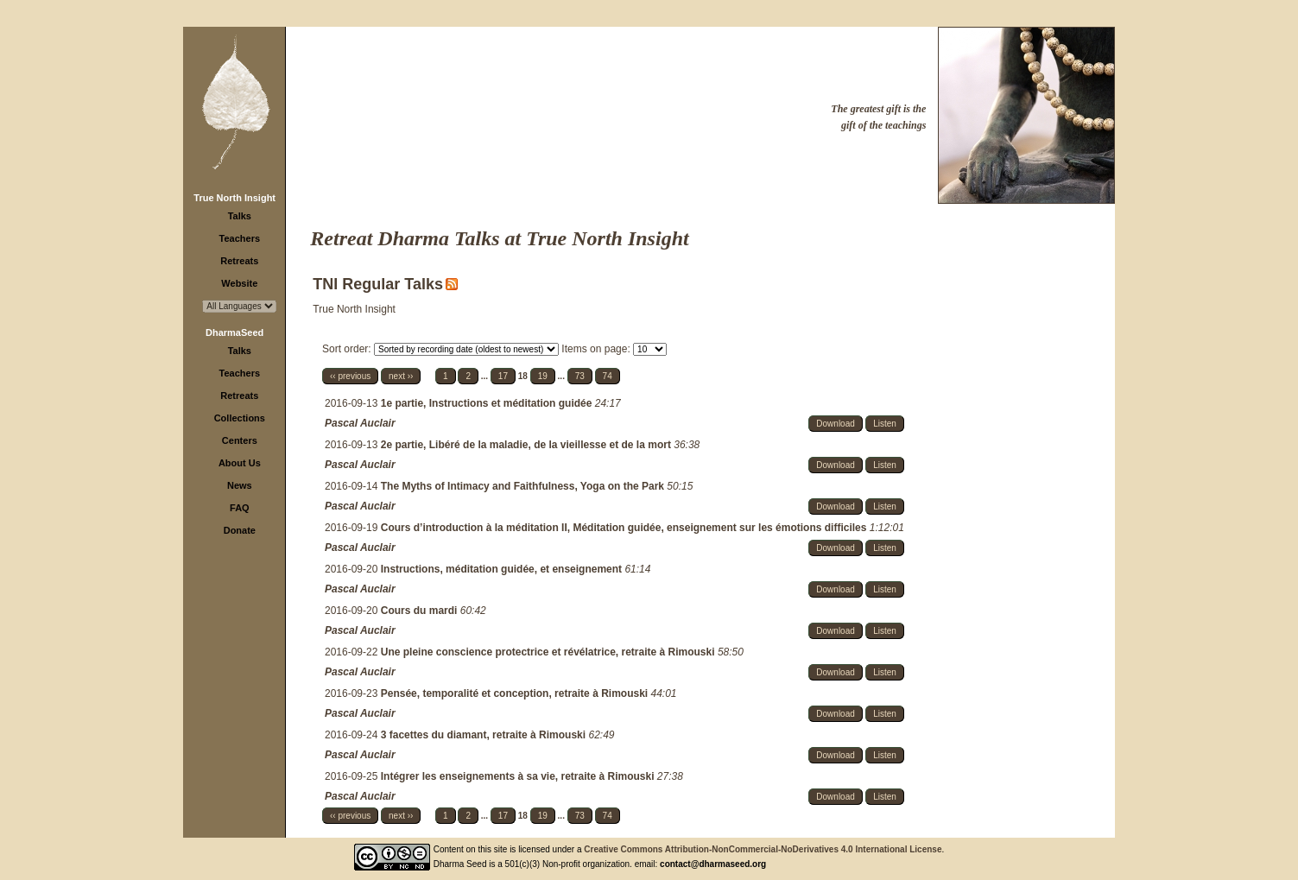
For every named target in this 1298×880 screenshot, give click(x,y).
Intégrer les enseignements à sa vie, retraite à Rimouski (519, 776)
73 (580, 376)
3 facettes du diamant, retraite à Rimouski (485, 735)
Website (239, 283)
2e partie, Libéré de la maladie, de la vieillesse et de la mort (527, 445)
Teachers (240, 238)
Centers (239, 440)
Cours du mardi (420, 611)
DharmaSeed (234, 332)
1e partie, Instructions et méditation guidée (488, 403)
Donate (240, 530)
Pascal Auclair (360, 423)
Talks (239, 216)
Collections (239, 418)
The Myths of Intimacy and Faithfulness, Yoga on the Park (524, 486)
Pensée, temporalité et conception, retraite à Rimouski (516, 693)
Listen (884, 423)
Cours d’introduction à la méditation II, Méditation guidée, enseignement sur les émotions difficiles (625, 528)
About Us (239, 463)
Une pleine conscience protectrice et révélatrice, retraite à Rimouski (549, 652)
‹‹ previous (350, 376)
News (239, 485)
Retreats (239, 261)
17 (503, 376)
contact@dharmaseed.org (713, 864)
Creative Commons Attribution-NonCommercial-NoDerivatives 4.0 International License (762, 849)
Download (835, 423)
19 (543, 376)
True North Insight (234, 198)
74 (607, 376)
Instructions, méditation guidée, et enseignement (503, 569)
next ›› (401, 376)
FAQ (240, 508)
